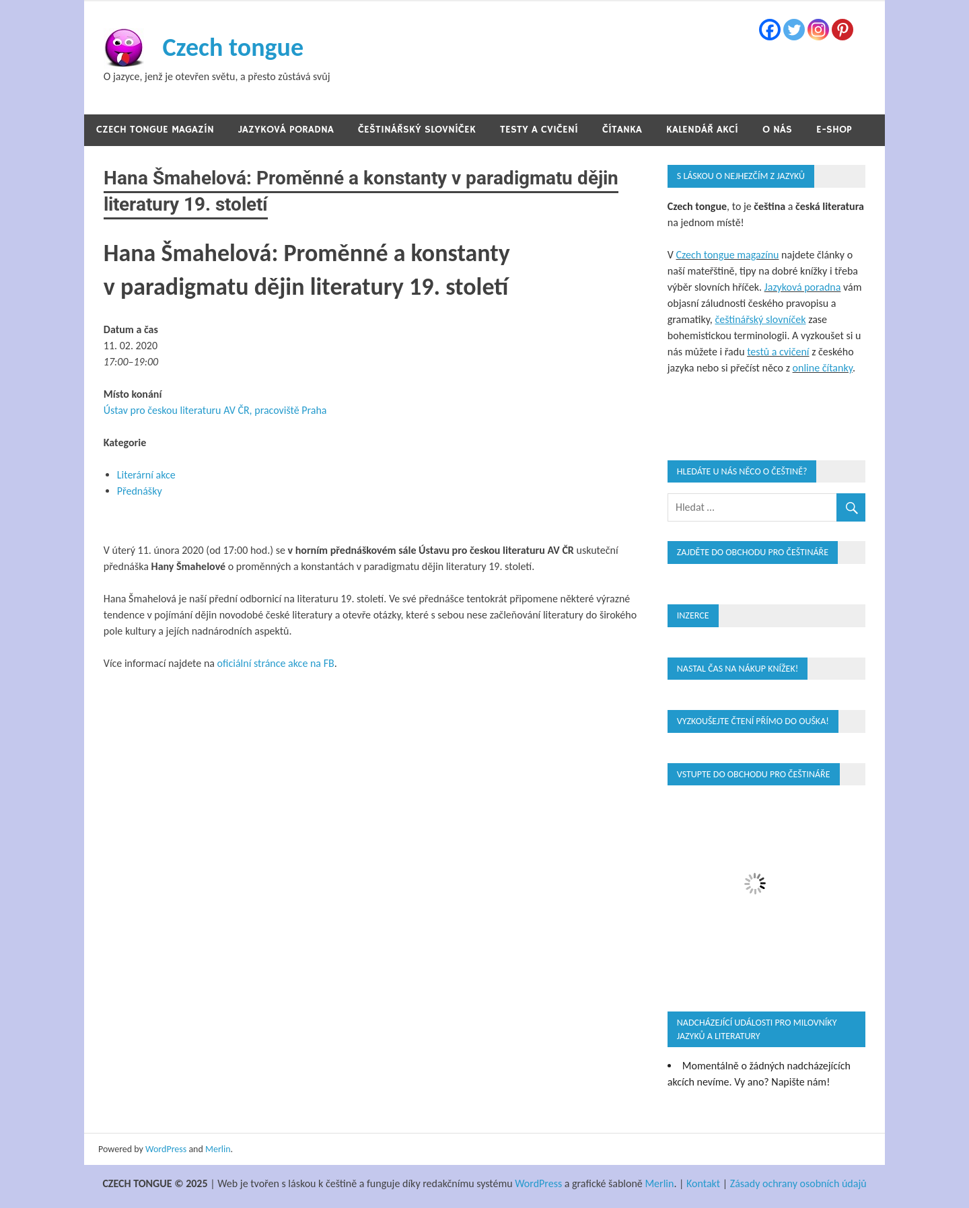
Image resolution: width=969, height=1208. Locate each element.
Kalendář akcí (702, 129)
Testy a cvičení (539, 129)
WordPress (165, 1149)
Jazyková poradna (286, 129)
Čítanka (622, 129)
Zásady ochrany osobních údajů (798, 1183)
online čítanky (823, 367)
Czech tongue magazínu (727, 254)
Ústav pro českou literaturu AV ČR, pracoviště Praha (215, 410)
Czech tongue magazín (155, 129)
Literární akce (146, 474)
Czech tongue (232, 47)
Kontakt (703, 1183)
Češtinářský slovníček (417, 129)
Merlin (218, 1149)
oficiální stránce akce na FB (275, 663)
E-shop (834, 129)
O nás (777, 129)
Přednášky (139, 491)
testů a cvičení (778, 351)
